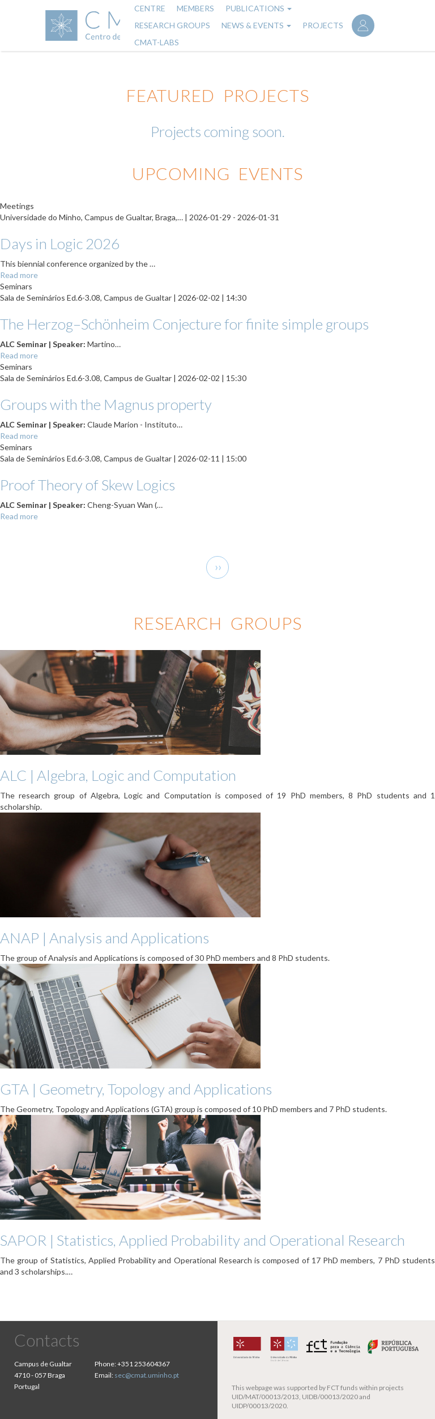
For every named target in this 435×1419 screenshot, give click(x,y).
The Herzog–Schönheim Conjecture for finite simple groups (184, 324)
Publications (258, 8)
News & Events (256, 25)
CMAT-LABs (156, 42)
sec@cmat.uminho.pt (146, 1375)
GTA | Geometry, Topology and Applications (136, 1089)
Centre (149, 8)
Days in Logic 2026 (60, 243)
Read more (19, 275)
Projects (322, 25)
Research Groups (172, 25)
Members (195, 8)
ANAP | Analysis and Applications (104, 938)
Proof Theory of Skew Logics (87, 485)
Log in (363, 25)
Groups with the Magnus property (106, 404)
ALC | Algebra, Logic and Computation (118, 775)
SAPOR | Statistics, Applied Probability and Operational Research (202, 1240)
